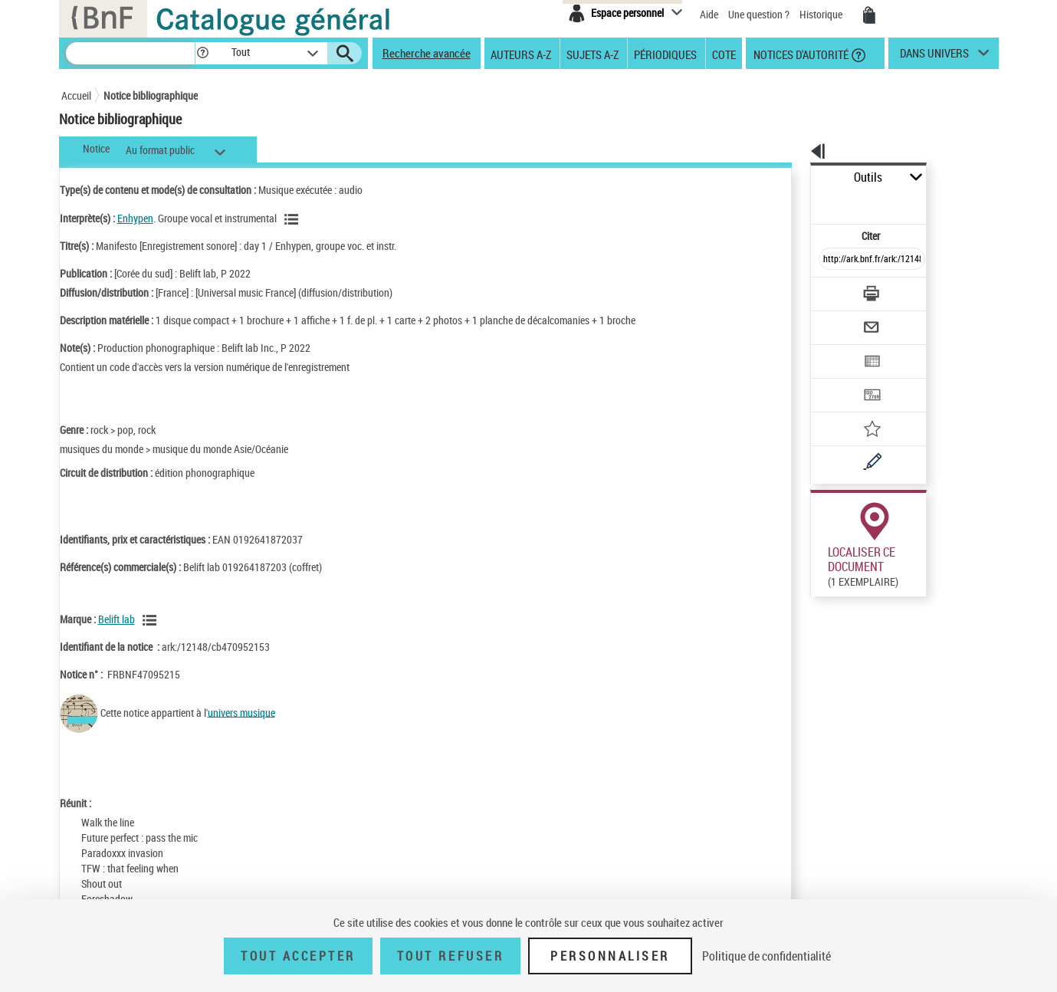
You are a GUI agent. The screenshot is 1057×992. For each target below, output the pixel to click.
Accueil (76, 95)
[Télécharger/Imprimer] (832, 260)
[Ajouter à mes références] (838, 379)
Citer (805, 202)
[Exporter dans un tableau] (840, 319)
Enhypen (135, 218)
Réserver (822, 602)
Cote (724, 53)
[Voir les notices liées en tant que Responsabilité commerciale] (152, 620)
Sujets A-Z (592, 53)
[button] (202, 53)
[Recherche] (130, 53)
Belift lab (116, 619)
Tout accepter (298, 956)
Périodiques (665, 53)
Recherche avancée (426, 53)
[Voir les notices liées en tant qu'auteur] (293, 219)
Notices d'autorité (800, 53)
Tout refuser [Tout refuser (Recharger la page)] (450, 956)
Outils (794, 177)
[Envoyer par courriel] (829, 290)
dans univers (934, 57)
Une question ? (758, 14)
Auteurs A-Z (521, 53)
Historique (822, 14)
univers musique (241, 712)
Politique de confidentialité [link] (766, 956)
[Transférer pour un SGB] (836, 349)
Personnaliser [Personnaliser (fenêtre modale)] (610, 956)
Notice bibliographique (150, 95)
